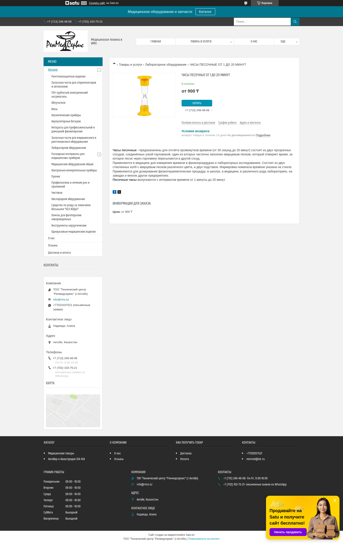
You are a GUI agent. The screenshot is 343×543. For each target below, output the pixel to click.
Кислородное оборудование (68, 199)
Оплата (184, 459)
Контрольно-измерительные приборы (74, 170)
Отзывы (53, 245)
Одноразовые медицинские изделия (73, 232)
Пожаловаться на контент (204, 538)
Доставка (186, 453)
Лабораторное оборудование (166, 64)
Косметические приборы (66, 115)
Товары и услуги (201, 41)
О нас (254, 41)
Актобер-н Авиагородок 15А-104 (66, 459)
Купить (196, 103)
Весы (54, 109)
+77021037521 (254, 453)
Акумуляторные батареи (66, 121)
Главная (155, 41)
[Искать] (295, 22)
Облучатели (58, 103)
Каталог (205, 12)
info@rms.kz (61, 299)
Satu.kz (190, 534)
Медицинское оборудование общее (72, 164)
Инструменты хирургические (68, 225)
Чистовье (56, 193)
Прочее (55, 176)
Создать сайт (97, 3)
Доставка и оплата (59, 253)
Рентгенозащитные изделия (68, 76)
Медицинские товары (61, 453)
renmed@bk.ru (255, 459)
